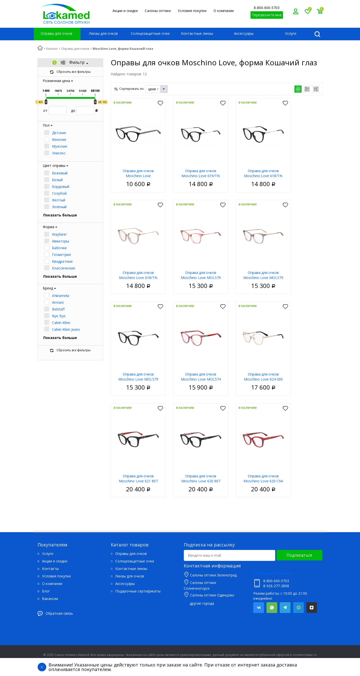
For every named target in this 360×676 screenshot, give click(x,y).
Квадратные (62, 261)
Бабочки (59, 247)
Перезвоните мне (267, 15)
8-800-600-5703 (267, 7)
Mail (298, 607)
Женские (59, 139)
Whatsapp (271, 607)
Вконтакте (258, 607)
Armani (58, 302)
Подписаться (299, 555)
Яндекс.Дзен (311, 607)
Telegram (285, 607)
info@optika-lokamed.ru (272, 573)
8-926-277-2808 (276, 585)
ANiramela (60, 295)
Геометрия (61, 254)
